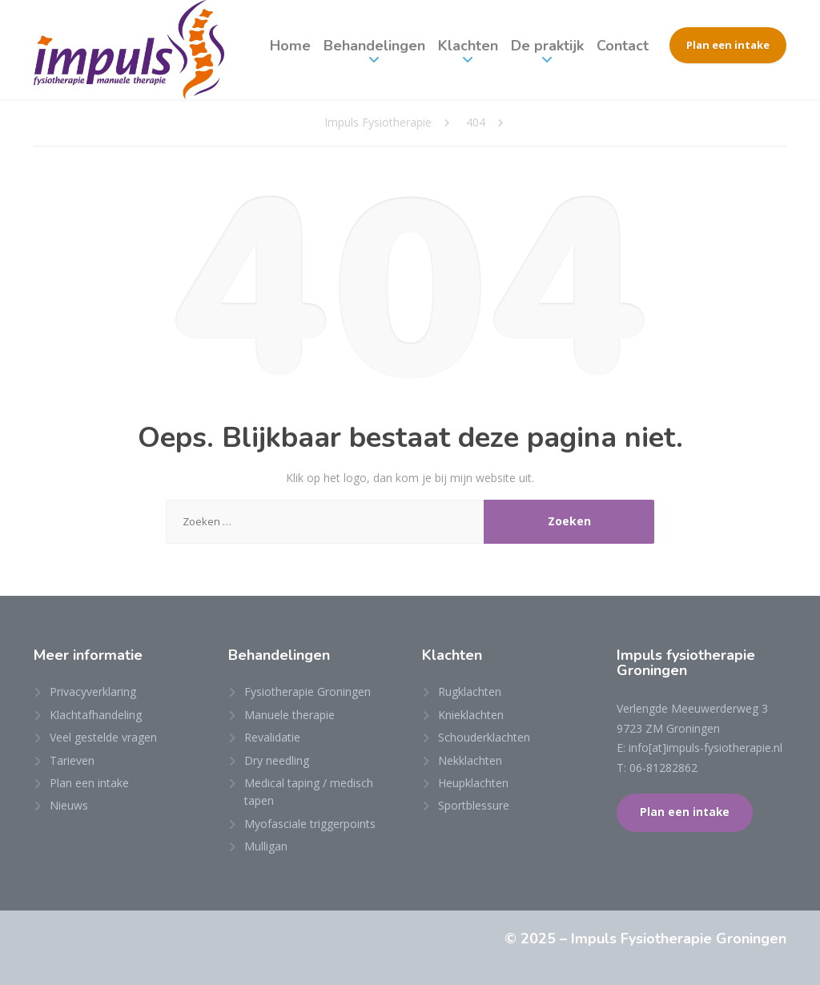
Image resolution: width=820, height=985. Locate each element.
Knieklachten (471, 714)
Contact (623, 45)
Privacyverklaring (93, 691)
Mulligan (265, 846)
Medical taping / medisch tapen (308, 791)
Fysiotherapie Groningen (307, 691)
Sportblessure (473, 805)
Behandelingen (374, 45)
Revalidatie (272, 737)
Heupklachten (473, 782)
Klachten (468, 45)
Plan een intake (728, 45)
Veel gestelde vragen (103, 737)
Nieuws (69, 805)
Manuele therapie (289, 714)
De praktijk (547, 45)
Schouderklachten (484, 737)
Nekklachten (470, 760)
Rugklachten (469, 691)
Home (290, 45)
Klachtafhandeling (96, 714)
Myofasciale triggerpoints (310, 823)
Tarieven (72, 760)
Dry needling (276, 760)
